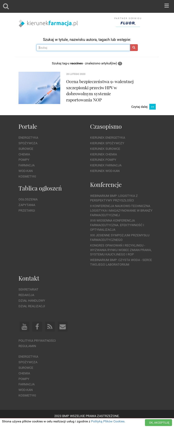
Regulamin (27, 346)
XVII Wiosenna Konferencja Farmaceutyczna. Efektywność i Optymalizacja (117, 225)
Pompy (23, 160)
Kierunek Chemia (103, 154)
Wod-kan (25, 171)
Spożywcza (27, 143)
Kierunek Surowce (105, 149)
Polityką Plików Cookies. (108, 421)
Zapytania (26, 205)
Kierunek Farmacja (106, 165)
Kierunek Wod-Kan (105, 171)
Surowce (25, 149)
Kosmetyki (27, 176)
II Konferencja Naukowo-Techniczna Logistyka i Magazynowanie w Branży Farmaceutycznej (121, 210)
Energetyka (28, 137)
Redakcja (26, 295)
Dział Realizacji (31, 306)
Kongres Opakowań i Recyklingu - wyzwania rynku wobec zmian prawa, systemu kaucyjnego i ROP (121, 249)
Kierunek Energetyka (107, 137)
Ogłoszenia (28, 199)
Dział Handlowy (31, 300)
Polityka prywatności (37, 341)
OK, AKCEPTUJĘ (159, 422)
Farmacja (26, 165)
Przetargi (26, 210)
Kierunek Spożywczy (107, 143)
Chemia (24, 154)
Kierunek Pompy (103, 160)
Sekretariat (28, 289)
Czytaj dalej (143, 107)
